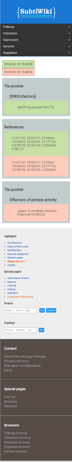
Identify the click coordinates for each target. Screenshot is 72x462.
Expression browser (17, 439)
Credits (11, 265)
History (11, 289)
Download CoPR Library (20, 296)
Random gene (15, 257)
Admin (8, 371)
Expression (10, 40)
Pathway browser (15, 434)
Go (50, 310)
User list (11, 285)
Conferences (14, 242)
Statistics (12, 293)
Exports (11, 281)
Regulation (10, 53)
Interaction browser (17, 443)
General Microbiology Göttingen (25, 357)
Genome (8, 46)
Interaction (10, 33)
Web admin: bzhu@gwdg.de (22, 367)
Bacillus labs (14, 250)
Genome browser (15, 452)
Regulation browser (17, 448)
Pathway (9, 27)
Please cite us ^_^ (16, 261)
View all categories (17, 254)
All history (10, 403)
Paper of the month (17, 246)
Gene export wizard (18, 278)
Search (59, 310)
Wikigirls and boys (16, 362)
